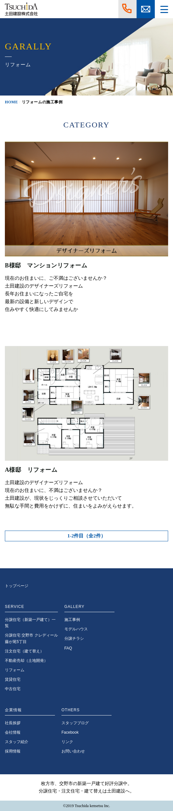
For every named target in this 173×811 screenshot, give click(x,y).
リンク (67, 742)
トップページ (16, 586)
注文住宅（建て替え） (24, 651)
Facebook (70, 732)
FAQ (68, 648)
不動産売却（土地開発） (26, 660)
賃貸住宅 (12, 679)
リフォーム (14, 670)
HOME (11, 102)
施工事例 (72, 619)
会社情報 (12, 732)
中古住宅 (12, 689)
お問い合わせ (73, 751)
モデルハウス (76, 629)
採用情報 (12, 751)
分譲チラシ (74, 638)
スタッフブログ (75, 723)
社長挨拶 (12, 723)
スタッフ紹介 (16, 742)
